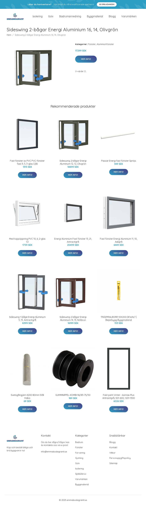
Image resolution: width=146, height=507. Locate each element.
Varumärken (128, 17)
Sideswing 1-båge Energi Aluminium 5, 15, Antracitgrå (27, 320)
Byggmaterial (95, 17)
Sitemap (113, 465)
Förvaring (80, 454)
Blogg (112, 17)
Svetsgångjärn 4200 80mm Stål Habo (27, 398)
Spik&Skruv (80, 475)
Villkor (112, 454)
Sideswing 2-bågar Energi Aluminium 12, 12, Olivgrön (73, 164)
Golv (50, 17)
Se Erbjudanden (106, 4)
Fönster (92, 46)
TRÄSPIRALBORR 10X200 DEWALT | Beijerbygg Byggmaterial (119, 320)
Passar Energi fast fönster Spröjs (118, 162)
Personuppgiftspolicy (120, 460)
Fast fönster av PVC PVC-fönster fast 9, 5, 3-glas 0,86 (27, 164)
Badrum (79, 444)
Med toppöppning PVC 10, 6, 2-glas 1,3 (27, 242)
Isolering (37, 17)
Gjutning (79, 460)
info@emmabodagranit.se (54, 453)
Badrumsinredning (70, 17)
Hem (9, 37)
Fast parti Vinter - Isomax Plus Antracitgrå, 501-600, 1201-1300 (118, 398)
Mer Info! (86, 61)
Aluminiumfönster (105, 46)
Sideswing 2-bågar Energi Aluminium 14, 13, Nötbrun (73, 320)
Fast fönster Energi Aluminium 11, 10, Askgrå (118, 242)
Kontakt (113, 449)
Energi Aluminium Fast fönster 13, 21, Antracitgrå (73, 242)
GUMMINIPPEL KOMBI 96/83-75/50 (72, 397)
